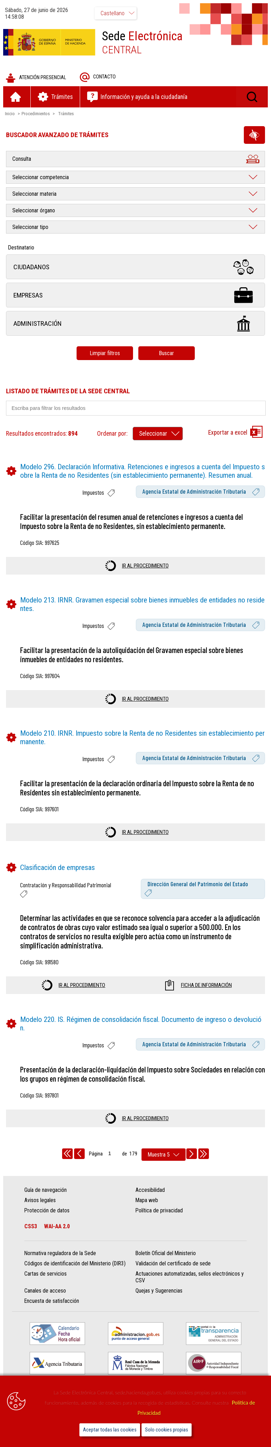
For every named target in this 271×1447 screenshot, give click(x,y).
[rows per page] (163, 1155)
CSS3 (31, 1226)
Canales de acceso (45, 1291)
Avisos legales (40, 1200)
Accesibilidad (150, 1190)
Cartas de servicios (46, 1274)
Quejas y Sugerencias (159, 1291)
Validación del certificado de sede (173, 1264)
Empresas (135, 296)
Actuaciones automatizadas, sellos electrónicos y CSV (190, 1277)
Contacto (98, 77)
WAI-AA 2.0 (57, 1226)
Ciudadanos (135, 267)
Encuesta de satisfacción (52, 1301)
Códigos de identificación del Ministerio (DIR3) (75, 1264)
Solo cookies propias (166, 1430)
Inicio (10, 114)
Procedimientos (36, 114)
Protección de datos (47, 1210)
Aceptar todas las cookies (110, 1430)
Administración (135, 324)
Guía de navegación (46, 1190)
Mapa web (147, 1200)
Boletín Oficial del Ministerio (166, 1254)
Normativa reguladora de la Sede (60, 1254)
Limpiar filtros (105, 353)
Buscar (166, 353)
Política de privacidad (159, 1210)
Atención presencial (36, 78)
